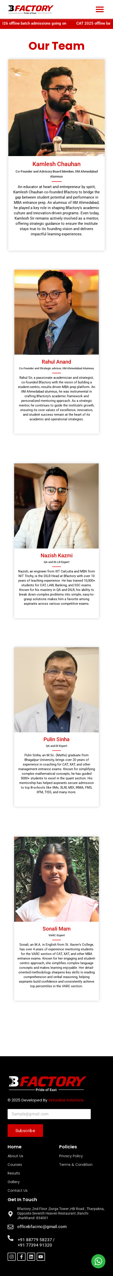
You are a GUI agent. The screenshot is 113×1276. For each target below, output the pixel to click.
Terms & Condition (76, 1164)
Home (14, 1147)
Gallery (14, 1181)
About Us (15, 1156)
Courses (15, 1164)
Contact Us (18, 1190)
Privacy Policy (71, 1156)
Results (14, 1173)
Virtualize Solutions (66, 1100)
